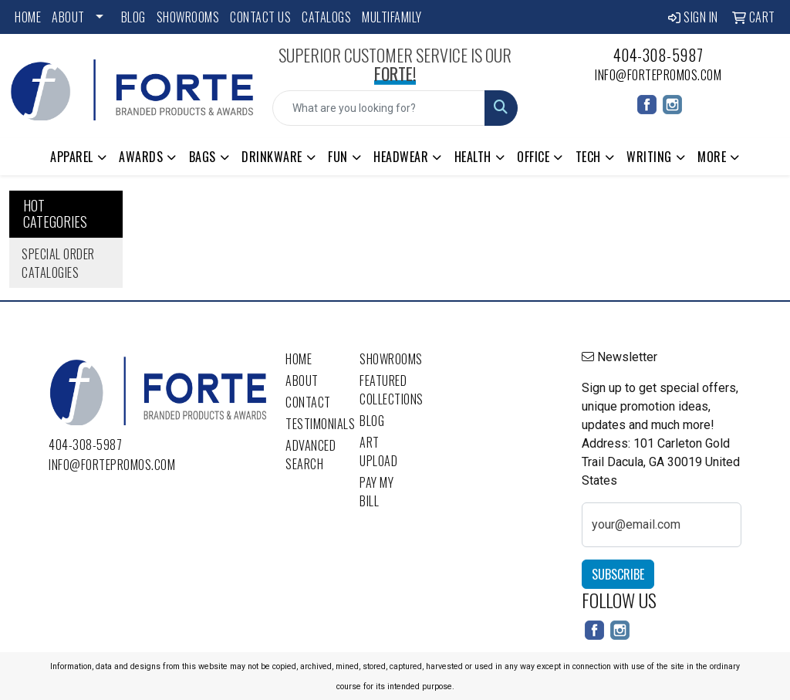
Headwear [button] (400, 156)
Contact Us (260, 17)
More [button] (711, 156)
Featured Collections (387, 389)
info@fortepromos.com (658, 75)
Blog (133, 17)
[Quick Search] (378, 108)
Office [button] (533, 156)
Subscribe (618, 574)
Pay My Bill (376, 491)
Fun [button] (338, 156)
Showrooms (188, 17)
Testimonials (313, 423)
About (68, 17)
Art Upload (378, 451)
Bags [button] (202, 156)
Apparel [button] (71, 156)
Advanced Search (310, 454)
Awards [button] (141, 156)
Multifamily (392, 17)
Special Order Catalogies (58, 263)
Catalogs (326, 17)
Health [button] (472, 156)
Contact (308, 402)
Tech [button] (588, 156)
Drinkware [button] (271, 156)
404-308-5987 (658, 54)
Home (28, 17)
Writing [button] (649, 156)
